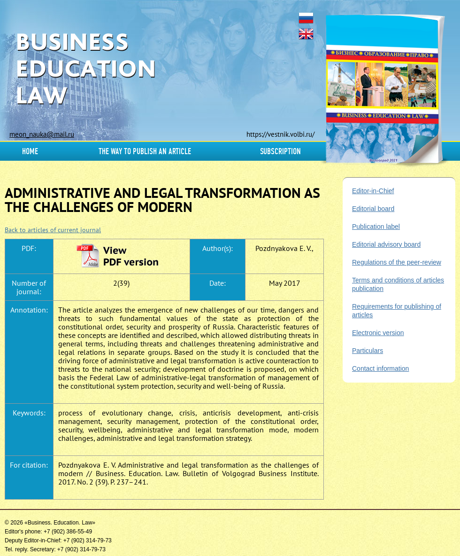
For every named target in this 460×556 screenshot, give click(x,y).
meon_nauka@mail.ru (41, 134)
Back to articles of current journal (53, 230)
